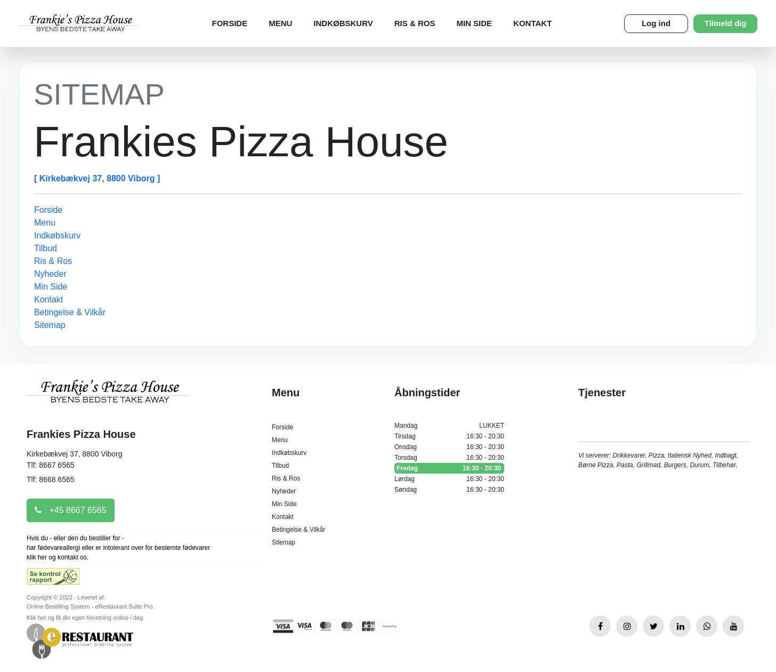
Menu (280, 23)
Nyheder (50, 273)
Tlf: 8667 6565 (51, 465)
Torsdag (449, 457)
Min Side (474, 23)
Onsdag (449, 447)
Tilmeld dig (726, 23)
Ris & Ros (414, 23)
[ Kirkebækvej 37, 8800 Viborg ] (97, 178)
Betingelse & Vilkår (70, 312)
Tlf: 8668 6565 (51, 479)
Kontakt (532, 23)
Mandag (449, 425)
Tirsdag (449, 436)
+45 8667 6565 (71, 510)
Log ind (656, 23)
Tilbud (45, 248)
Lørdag (449, 479)
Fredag (449, 468)
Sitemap (50, 325)
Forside (229, 23)
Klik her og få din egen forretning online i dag (85, 617)
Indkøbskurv (343, 23)
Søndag (449, 489)
